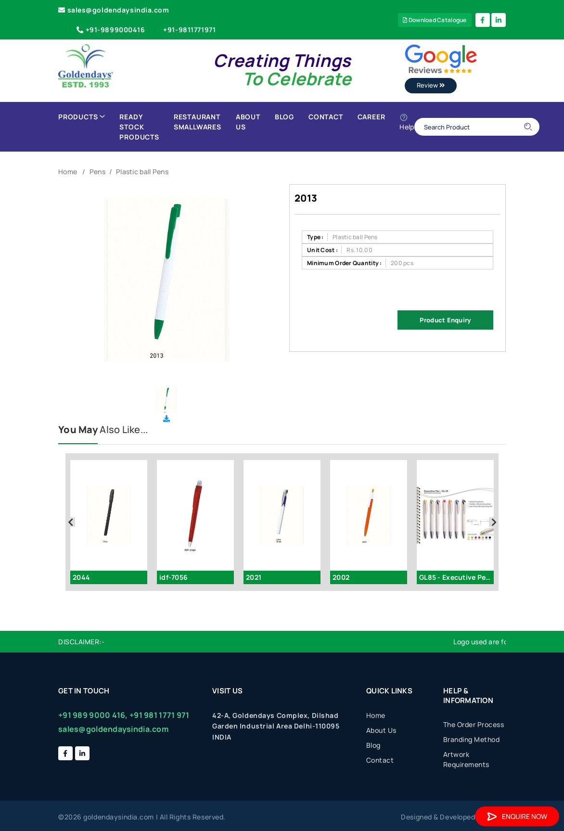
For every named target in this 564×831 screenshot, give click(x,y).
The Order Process (473, 724)
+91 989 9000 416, (93, 715)
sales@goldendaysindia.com (113, 9)
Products (81, 116)
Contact (325, 116)
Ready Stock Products (139, 126)
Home (67, 171)
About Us (248, 121)
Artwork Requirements (466, 759)
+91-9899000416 (110, 29)
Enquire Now (517, 816)
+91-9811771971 (189, 29)
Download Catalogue (435, 20)
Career (371, 116)
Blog (284, 116)
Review (431, 85)
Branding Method (471, 739)
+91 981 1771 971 (159, 715)
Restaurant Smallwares (197, 121)
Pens (97, 171)
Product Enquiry (445, 320)
